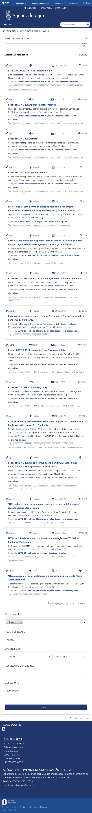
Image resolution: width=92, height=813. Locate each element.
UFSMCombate (14, 89)
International (46, 8)
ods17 (52, 86)
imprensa (37, 297)
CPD (16, 810)
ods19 (65, 444)
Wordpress (44, 807)
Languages (30, 8)
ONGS (53, 372)
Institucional (33, 255)
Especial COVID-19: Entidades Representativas (32, 104)
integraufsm (44, 86)
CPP (35, 86)
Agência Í (12, 65)
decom (36, 444)
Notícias (59, 115)
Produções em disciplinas (66, 81)
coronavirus (18, 86)
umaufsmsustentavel (29, 89)
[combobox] (46, 622)
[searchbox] (25, 622)
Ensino (36, 523)
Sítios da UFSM (61, 8)
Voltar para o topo (80, 717)
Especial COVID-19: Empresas (23, 138)
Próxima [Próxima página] (81, 603)
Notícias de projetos (35, 221)
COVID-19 (49, 81)
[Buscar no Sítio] (73, 24)
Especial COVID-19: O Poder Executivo (27, 172)
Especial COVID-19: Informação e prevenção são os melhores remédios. (45, 278)
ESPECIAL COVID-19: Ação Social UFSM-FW (30, 70)
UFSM (71, 86)
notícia (47, 225)
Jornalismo (56, 444)
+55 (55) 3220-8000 (13, 762)
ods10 (53, 485)
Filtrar (46, 707)
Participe (59, 3)
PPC (64, 86)
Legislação (73, 3)
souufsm (57, 406)
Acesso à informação (40, 3)
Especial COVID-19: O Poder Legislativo (28, 387)
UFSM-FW (78, 86)
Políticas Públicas (60, 297)
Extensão (26, 335)
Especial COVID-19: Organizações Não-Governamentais (36, 349)
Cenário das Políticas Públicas (31, 81)
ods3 (58, 86)
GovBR (5, 3)
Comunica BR (21, 3)
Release (22, 439)
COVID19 (28, 86)
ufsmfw (73, 557)
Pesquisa (55, 523)
